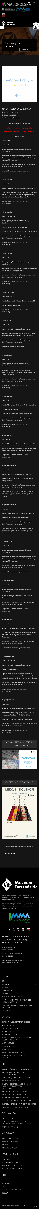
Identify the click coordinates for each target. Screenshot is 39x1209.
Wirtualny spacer (10, 1138)
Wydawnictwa (8, 1046)
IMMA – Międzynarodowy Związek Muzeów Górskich (16, 1001)
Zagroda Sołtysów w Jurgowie (16, 1107)
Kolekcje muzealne (10, 1028)
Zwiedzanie (7, 991)
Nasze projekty (8, 1025)
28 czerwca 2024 (10, 115)
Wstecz (25, 49)
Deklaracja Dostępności (13, 997)
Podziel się (6, 854)
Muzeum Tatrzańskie (11, 112)
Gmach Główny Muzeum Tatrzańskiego (19, 1069)
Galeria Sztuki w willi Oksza (14, 1091)
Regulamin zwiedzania (12, 1169)
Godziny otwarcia (10, 1163)
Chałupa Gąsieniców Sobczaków (16, 1078)
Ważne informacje (10, 1127)
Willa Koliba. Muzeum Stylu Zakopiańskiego (14, 1074)
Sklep (4, 1180)
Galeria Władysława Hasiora (14, 1095)
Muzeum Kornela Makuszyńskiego (17, 1098)
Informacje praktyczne (12, 1166)
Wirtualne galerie (10, 1148)
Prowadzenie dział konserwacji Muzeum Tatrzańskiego (19, 231)
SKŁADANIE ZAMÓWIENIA (12, 1190)
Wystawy (5, 987)
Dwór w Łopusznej (10, 1081)
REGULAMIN (6, 1193)
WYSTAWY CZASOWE (19, 782)
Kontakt (5, 994)
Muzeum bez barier (10, 1035)
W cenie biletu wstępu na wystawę (13, 346)
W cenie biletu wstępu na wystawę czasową (16, 171)
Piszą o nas (7, 1049)
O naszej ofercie (9, 1119)
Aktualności (8, 118)
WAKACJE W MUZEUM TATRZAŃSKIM (19, 744)
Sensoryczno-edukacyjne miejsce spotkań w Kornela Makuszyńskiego (18, 1123)
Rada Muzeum (8, 1043)
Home (4, 981)
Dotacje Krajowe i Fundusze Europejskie (14, 1057)
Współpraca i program (12, 1053)
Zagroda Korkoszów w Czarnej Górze (19, 1104)
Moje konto (7, 1183)
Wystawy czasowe (10, 1142)
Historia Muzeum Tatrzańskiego (16, 1022)
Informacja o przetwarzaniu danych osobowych (18, 1006)
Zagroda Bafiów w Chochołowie (16, 1101)
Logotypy (6, 1011)
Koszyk (5, 1187)
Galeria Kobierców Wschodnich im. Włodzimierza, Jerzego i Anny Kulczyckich (17, 1086)
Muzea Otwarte (8, 1031)
